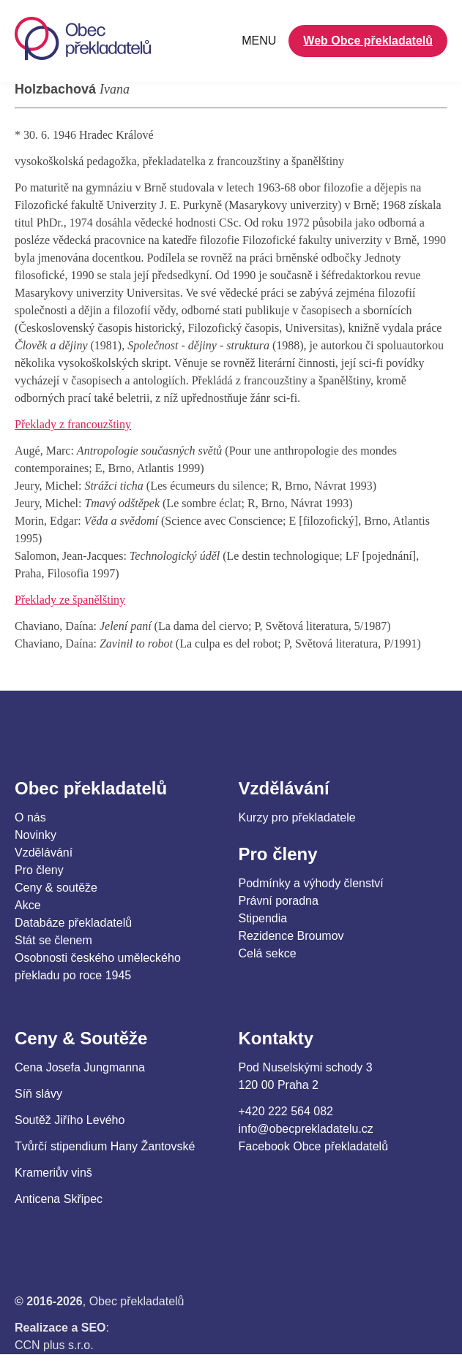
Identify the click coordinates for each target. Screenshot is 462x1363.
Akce (28, 905)
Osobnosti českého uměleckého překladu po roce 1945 (98, 967)
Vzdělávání (43, 852)
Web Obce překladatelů (368, 40)
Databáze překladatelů (73, 922)
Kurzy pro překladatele (297, 817)
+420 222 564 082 (286, 1111)
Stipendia (263, 918)
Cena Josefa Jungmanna (80, 1067)
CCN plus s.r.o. (54, 1345)
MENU (259, 40)
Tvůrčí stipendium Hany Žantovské (105, 1146)
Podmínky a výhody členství (311, 883)
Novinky (35, 835)
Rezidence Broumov (291, 936)
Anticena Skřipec (59, 1199)
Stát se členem (53, 940)
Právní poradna (278, 901)
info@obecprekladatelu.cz (306, 1129)
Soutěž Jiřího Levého (69, 1120)
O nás (30, 817)
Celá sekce (268, 953)
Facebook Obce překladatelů (314, 1146)
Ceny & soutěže (56, 887)
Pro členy (39, 870)
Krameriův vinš (53, 1172)
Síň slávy (38, 1093)
